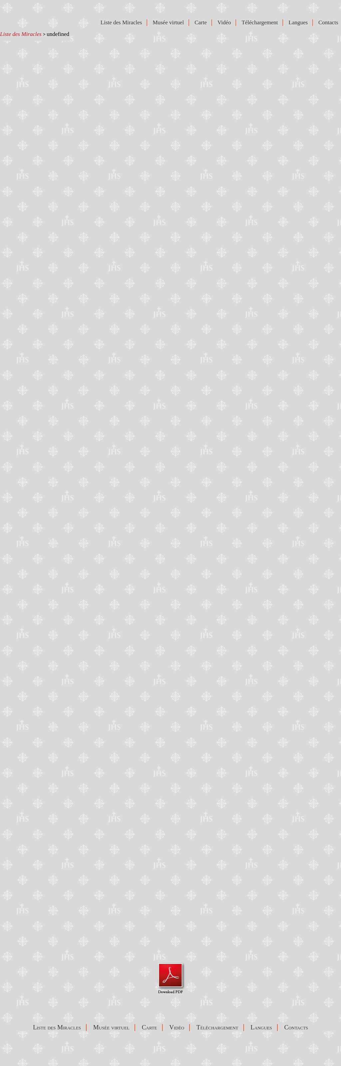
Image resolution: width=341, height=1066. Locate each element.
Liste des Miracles (21, 34)
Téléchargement (261, 22)
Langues (300, 22)
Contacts (329, 22)
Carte (201, 22)
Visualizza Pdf (170, 978)
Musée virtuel (169, 22)
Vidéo (225, 22)
